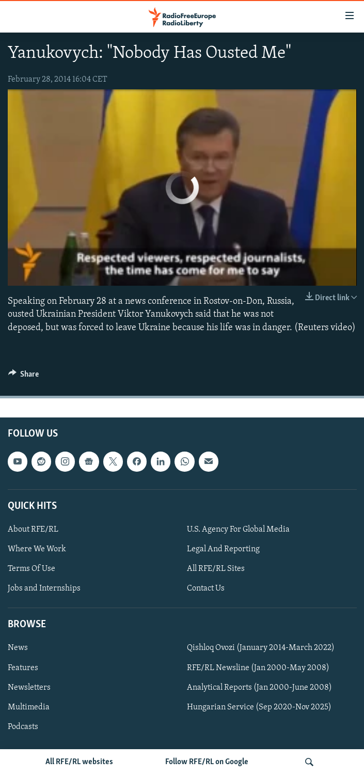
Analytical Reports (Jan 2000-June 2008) (259, 687)
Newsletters (29, 687)
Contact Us (206, 588)
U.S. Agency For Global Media (238, 529)
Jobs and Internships (44, 588)
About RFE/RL (33, 529)
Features (23, 667)
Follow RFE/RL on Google (206, 762)
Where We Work (37, 549)
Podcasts (23, 727)
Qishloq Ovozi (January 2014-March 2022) (261, 648)
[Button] (23, 376)
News (18, 648)
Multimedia (29, 707)
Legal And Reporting (223, 549)
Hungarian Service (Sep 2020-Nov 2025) (259, 707)
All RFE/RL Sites (216, 569)
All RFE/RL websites (79, 762)
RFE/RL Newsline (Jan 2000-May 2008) (258, 667)
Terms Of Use (31, 569)
